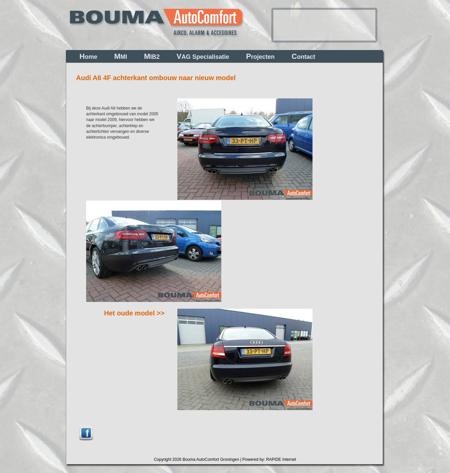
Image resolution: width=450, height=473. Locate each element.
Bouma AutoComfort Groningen (210, 459)
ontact (303, 56)
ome (88, 56)
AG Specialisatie (203, 56)
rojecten (260, 56)
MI (120, 56)
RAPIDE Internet (281, 459)
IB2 (151, 56)
